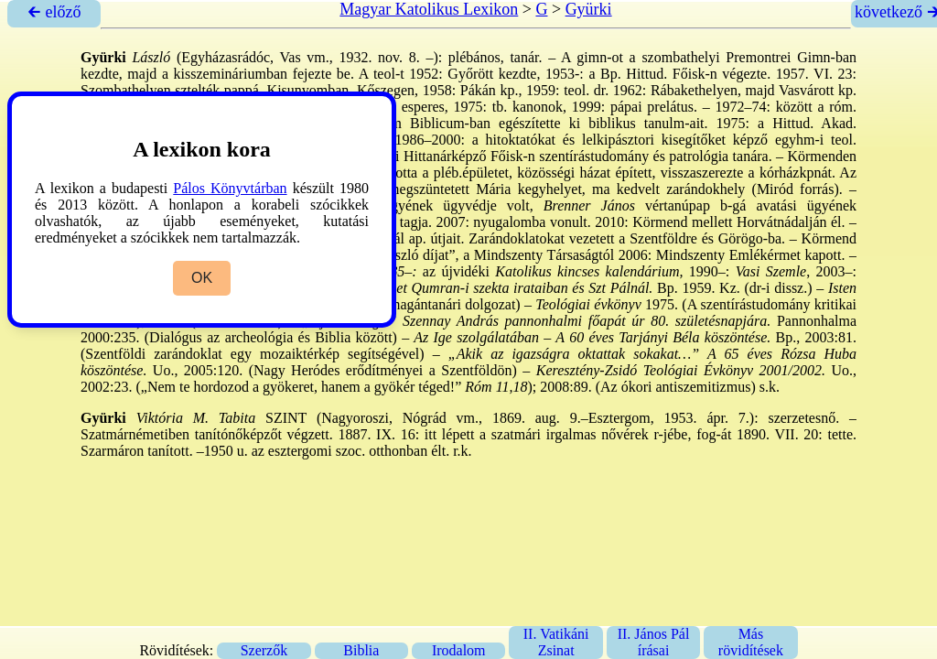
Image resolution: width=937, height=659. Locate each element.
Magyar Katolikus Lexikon (428, 9)
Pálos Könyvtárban (229, 188)
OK (201, 278)
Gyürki (588, 9)
